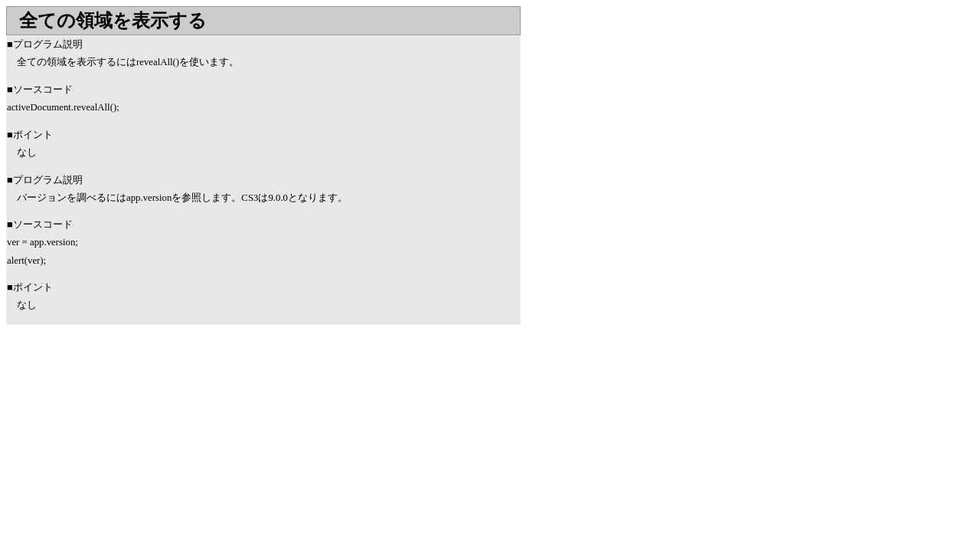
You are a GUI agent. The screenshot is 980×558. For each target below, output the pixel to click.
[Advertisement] (134, 447)
